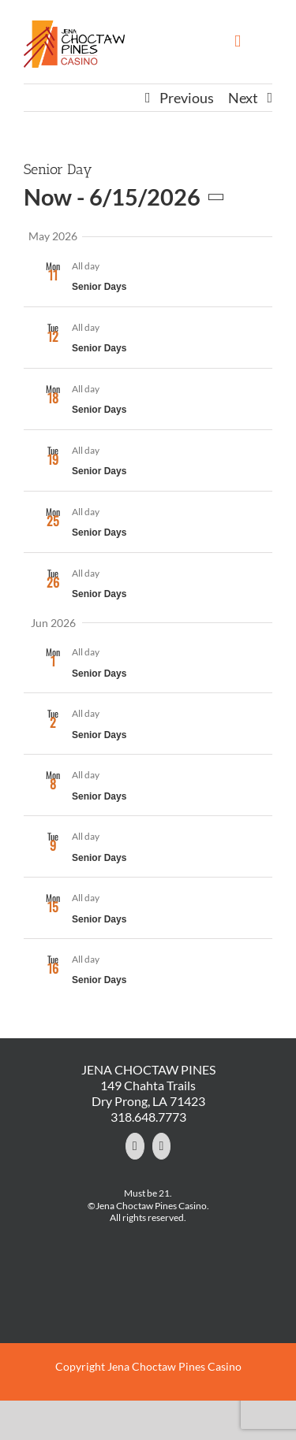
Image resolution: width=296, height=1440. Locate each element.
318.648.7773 (148, 1116)
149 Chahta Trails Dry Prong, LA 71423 (148, 1093)
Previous (186, 97)
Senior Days (99, 286)
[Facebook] (135, 1146)
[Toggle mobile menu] (237, 41)
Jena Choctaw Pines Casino (174, 1366)
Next (243, 97)
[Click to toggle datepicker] (127, 197)
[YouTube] (161, 1146)
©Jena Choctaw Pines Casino (147, 1206)
